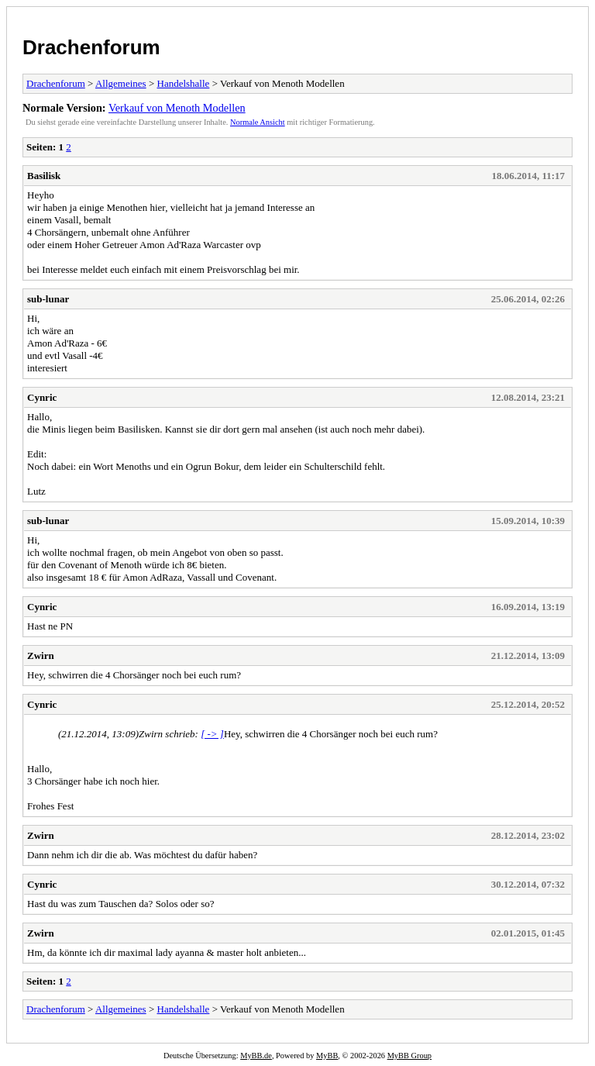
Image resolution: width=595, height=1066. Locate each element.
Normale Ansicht (257, 122)
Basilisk (43, 175)
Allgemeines (120, 83)
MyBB (327, 1055)
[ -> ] (212, 734)
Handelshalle (183, 83)
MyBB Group (409, 1055)
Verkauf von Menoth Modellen (177, 108)
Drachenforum (91, 47)
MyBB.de (256, 1055)
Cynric (42, 397)
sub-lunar (48, 299)
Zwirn (40, 655)
